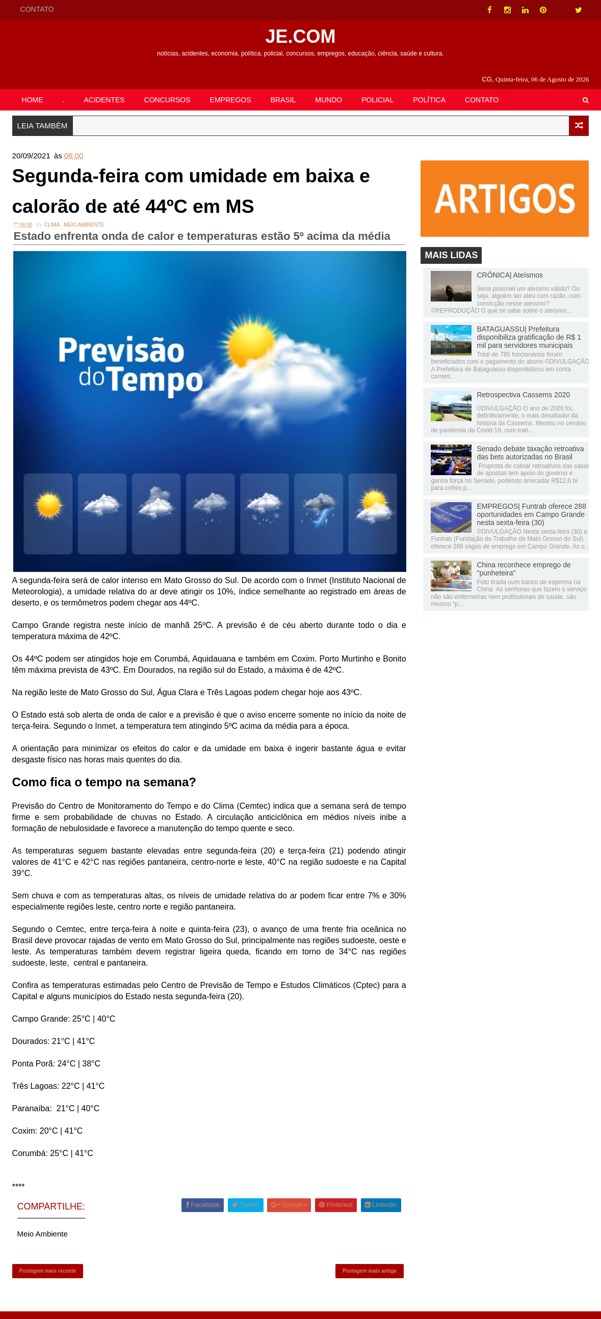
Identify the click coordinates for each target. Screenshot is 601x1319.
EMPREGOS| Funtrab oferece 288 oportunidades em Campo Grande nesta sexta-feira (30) (531, 515)
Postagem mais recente (47, 1276)
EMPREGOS (230, 100)
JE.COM (300, 36)
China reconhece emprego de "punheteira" (523, 570)
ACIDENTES (104, 100)
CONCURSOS (167, 100)
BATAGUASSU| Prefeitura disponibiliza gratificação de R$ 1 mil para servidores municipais (529, 338)
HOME (32, 100)
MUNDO (328, 100)
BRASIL (283, 100)
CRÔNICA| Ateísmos (510, 276)
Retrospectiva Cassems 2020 (523, 396)
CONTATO (37, 9)
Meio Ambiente (84, 229)
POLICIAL (377, 100)
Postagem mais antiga (368, 1276)
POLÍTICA (429, 100)
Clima (52, 229)
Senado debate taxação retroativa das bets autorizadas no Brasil (530, 454)
